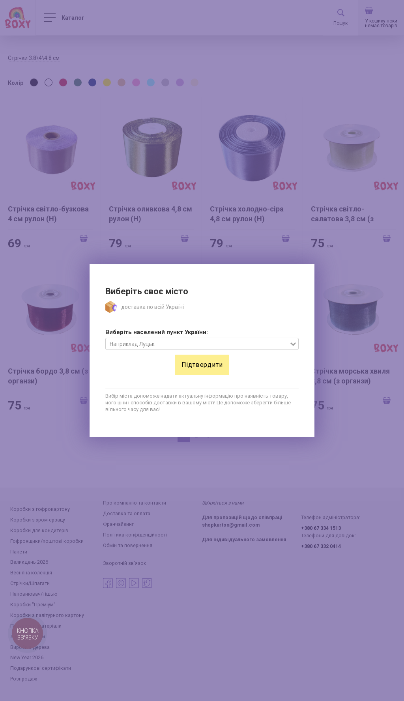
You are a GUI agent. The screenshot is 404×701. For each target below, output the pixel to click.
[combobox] (198, 344)
